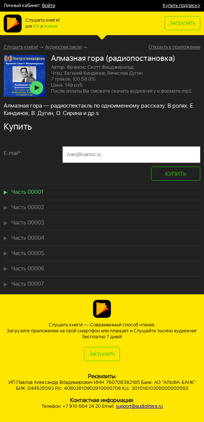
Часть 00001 (27, 192)
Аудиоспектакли (63, 47)
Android (50, 27)
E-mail (12, 153)
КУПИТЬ (176, 174)
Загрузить (182, 23)
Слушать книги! (21, 47)
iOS (36, 27)
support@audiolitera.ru (139, 406)
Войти (48, 5)
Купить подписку (181, 5)
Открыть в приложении (174, 47)
